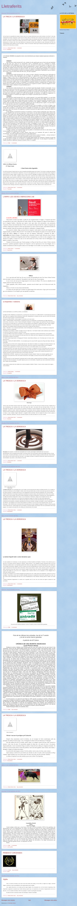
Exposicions (9, 250)
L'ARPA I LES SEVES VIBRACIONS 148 (18, 197)
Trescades (9, 189)
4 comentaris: (20, 759)
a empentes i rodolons (11, 302)
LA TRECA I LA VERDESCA (14, 17)
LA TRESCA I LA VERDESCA (14, 381)
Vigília (5, 879)
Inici (29, 900)
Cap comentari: (20, 295)
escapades (9, 373)
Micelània (9, 49)
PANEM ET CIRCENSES (12, 853)
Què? (8, 871)
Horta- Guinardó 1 (10, 732)
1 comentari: (19, 48)
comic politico (10, 846)
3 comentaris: (17, 248)
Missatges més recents (8, 900)
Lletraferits (11, 6)
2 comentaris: (14, 143)
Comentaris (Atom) (12, 903)
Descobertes (10, 511)
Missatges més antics (50, 900)
